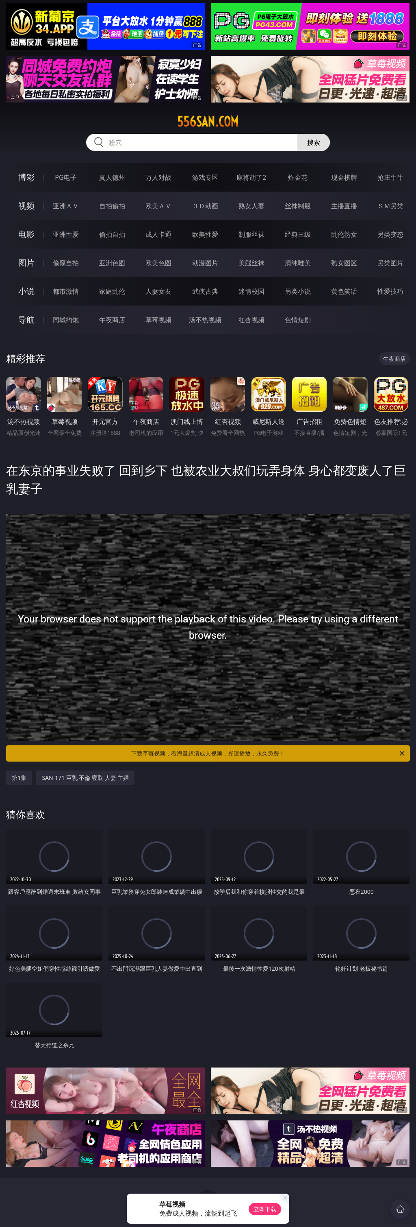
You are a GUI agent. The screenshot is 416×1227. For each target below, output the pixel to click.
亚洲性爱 (66, 234)
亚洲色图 (112, 262)
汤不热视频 (205, 319)
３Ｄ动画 (205, 205)
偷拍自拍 (112, 234)
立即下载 (265, 1209)
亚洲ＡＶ (66, 205)
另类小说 (298, 291)
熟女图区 (344, 262)
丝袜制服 (298, 205)
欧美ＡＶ (158, 205)
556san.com (207, 122)
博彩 (26, 177)
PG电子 (65, 177)
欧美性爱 (205, 234)
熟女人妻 (251, 205)
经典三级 (298, 234)
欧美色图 (158, 262)
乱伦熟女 (344, 234)
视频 (26, 205)
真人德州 (112, 177)
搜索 (313, 142)
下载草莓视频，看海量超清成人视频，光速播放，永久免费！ (268, 753)
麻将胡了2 (251, 177)
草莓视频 (158, 319)
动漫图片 (205, 262)
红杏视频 (251, 319)
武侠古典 (205, 291)
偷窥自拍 (66, 262)
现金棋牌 (344, 177)
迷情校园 (251, 291)
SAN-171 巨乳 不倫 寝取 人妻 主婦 (85, 778)
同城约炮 (66, 319)
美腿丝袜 (251, 262)
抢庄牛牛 (390, 177)
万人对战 (158, 177)
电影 (26, 234)
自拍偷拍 (112, 205)
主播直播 (344, 205)
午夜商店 (112, 319)
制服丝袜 (251, 234)
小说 (26, 291)
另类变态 (390, 234)
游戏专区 (205, 177)
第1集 (19, 778)
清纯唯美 (298, 262)
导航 (26, 319)
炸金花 (298, 177)
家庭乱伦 (112, 291)
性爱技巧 (390, 291)
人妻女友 (158, 291)
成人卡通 (158, 234)
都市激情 (66, 291)
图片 (26, 262)
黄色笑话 (344, 291)
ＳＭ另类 (390, 205)
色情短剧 (298, 319)
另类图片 (390, 262)
